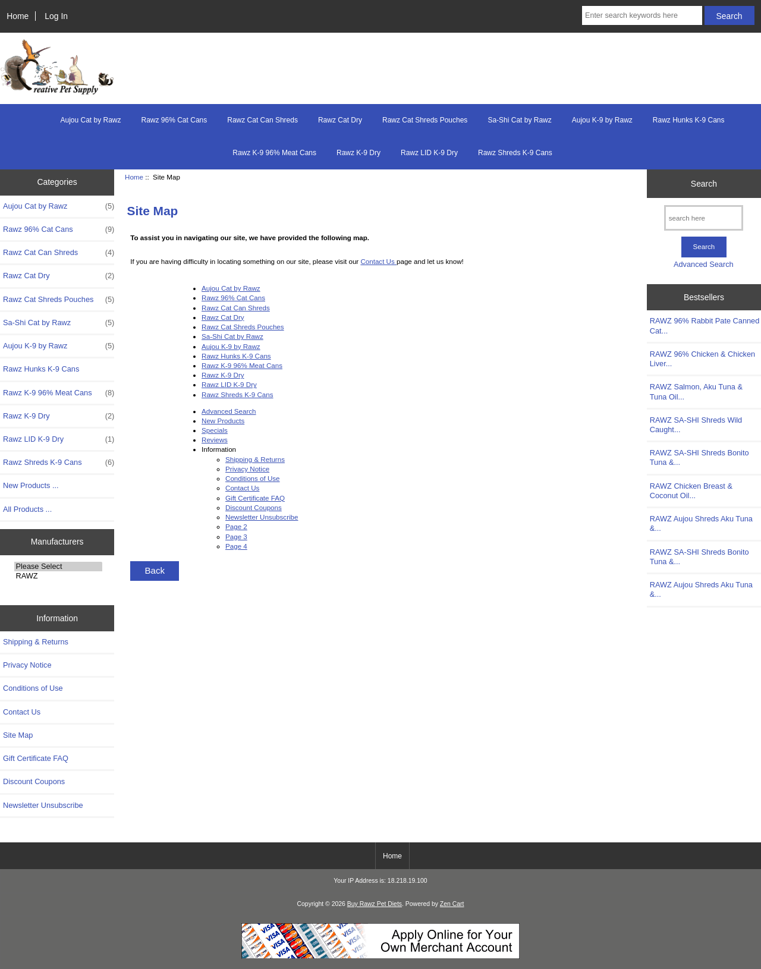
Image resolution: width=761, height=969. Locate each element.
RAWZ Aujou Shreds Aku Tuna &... (701, 523)
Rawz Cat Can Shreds (262, 120)
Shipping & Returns (35, 641)
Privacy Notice (27, 664)
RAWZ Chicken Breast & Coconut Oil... (691, 491)
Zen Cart (452, 904)
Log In (56, 16)
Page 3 (236, 536)
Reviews (215, 439)
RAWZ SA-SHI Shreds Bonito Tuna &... (699, 457)
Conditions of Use (33, 688)
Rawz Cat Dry (340, 120)
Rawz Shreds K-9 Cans (515, 153)
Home (18, 16)
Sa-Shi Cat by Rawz (519, 120)
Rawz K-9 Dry (358, 153)
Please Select (58, 566)
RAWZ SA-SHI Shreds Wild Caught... (696, 425)
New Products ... (31, 485)
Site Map (18, 735)
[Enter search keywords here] (642, 15)
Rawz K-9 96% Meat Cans (274, 153)
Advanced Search (229, 411)
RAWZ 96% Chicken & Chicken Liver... (702, 359)
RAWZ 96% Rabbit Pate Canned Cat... (705, 325)
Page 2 (236, 526)
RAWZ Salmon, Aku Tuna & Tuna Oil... (696, 391)
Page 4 (236, 546)
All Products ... (27, 509)
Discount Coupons (34, 781)
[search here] (703, 218)
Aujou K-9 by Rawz (602, 120)
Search (704, 183)
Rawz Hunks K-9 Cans (689, 120)
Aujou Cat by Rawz (90, 120)
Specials (215, 430)
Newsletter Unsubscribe (43, 805)
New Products (223, 420)
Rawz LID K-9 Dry (429, 153)
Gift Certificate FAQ (35, 758)
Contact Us (21, 711)
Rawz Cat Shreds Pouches (424, 120)
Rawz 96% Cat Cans (174, 120)
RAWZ (58, 576)
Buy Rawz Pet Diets (374, 904)
